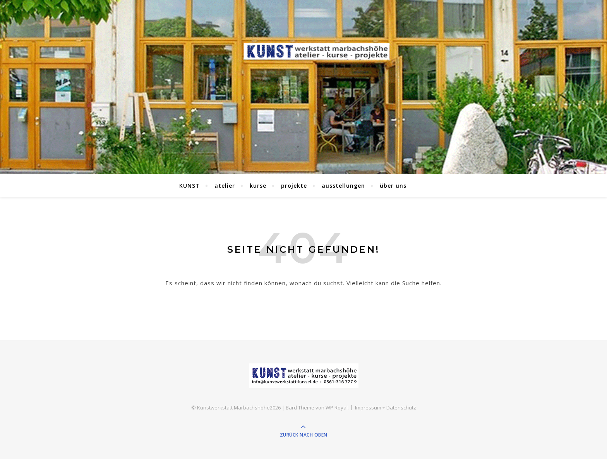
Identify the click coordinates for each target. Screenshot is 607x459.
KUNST (189, 185)
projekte (294, 185)
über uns (393, 185)
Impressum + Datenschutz (385, 407)
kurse (258, 185)
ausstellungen (343, 185)
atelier (224, 185)
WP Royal (337, 407)
